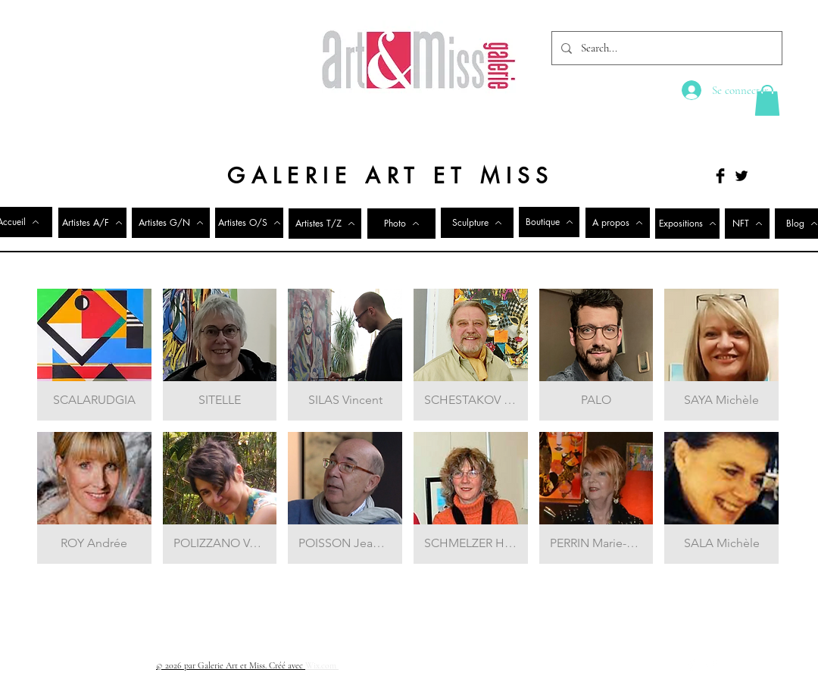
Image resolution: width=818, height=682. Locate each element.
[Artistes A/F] (92, 223)
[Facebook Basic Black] (720, 175)
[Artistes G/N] (171, 223)
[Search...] (665, 48)
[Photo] (401, 223)
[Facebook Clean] (691, 665)
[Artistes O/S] (249, 223)
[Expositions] (687, 223)
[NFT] (747, 223)
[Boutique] (549, 222)
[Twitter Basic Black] (741, 175)
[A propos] (617, 223)
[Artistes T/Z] (325, 223)
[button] (767, 100)
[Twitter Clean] (711, 665)
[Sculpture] (477, 223)
